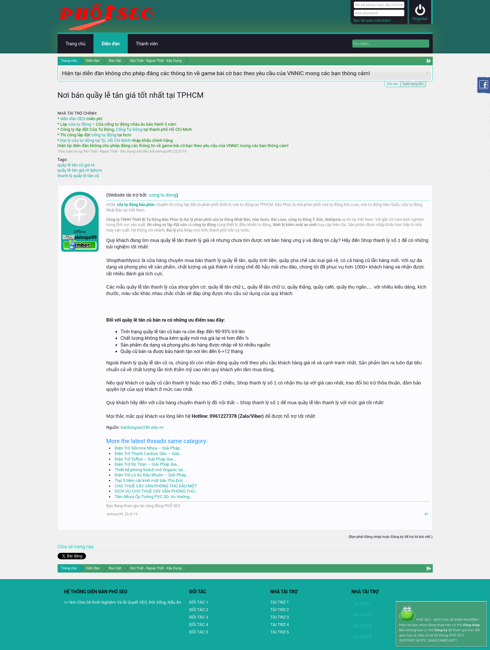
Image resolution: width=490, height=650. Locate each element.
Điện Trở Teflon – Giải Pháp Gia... (145, 459)
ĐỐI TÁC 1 (198, 602)
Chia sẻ (66, 547)
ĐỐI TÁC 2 (198, 609)
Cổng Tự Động (129, 129)
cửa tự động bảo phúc (136, 204)
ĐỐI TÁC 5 (198, 632)
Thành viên (147, 43)
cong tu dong (162, 195)
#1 (427, 514)
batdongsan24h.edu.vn (142, 427)
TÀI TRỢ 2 (279, 609)
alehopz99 (164, 151)
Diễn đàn (392, 84)
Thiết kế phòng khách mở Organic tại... (150, 469)
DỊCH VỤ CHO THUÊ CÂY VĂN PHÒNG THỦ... (156, 491)
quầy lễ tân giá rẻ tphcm (80, 170)
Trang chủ (76, 43)
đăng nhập (471, 625)
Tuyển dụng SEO (412, 83)
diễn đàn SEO (72, 118)
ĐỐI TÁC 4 (198, 624)
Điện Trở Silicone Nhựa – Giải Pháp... (149, 448)
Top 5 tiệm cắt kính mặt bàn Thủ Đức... (151, 480)
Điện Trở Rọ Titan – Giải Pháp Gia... (147, 464)
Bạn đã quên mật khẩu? (372, 20)
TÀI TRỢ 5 (279, 632)
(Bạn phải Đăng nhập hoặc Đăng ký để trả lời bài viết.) (390, 537)
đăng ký (440, 630)
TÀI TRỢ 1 (279, 602)
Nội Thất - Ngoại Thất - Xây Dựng (109, 151)
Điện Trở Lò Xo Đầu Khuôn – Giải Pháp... (152, 475)
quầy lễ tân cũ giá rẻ (76, 165)
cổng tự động (103, 134)
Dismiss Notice (427, 72)
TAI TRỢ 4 (279, 624)
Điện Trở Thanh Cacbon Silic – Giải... (148, 453)
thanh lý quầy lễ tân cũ (78, 175)
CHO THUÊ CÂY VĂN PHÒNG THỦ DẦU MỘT (156, 486)
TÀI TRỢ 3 (279, 617)
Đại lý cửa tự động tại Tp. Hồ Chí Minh (95, 140)
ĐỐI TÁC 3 (198, 617)
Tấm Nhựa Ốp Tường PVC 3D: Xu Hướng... (154, 496)
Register (420, 18)
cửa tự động (79, 124)
